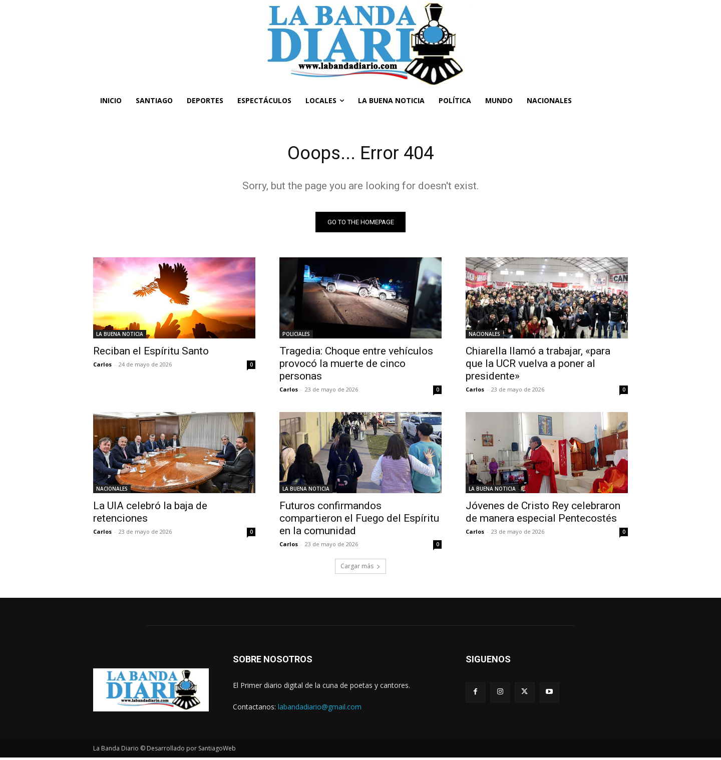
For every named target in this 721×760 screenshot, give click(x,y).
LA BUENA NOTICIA (119, 336)
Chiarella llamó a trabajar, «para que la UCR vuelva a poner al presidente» (538, 366)
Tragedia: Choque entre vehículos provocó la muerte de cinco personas (356, 366)
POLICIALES (296, 336)
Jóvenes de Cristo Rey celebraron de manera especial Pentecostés (543, 514)
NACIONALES (484, 336)
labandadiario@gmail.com (320, 709)
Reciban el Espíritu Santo (151, 353)
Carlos (102, 366)
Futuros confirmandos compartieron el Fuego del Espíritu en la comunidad (359, 520)
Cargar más (360, 568)
